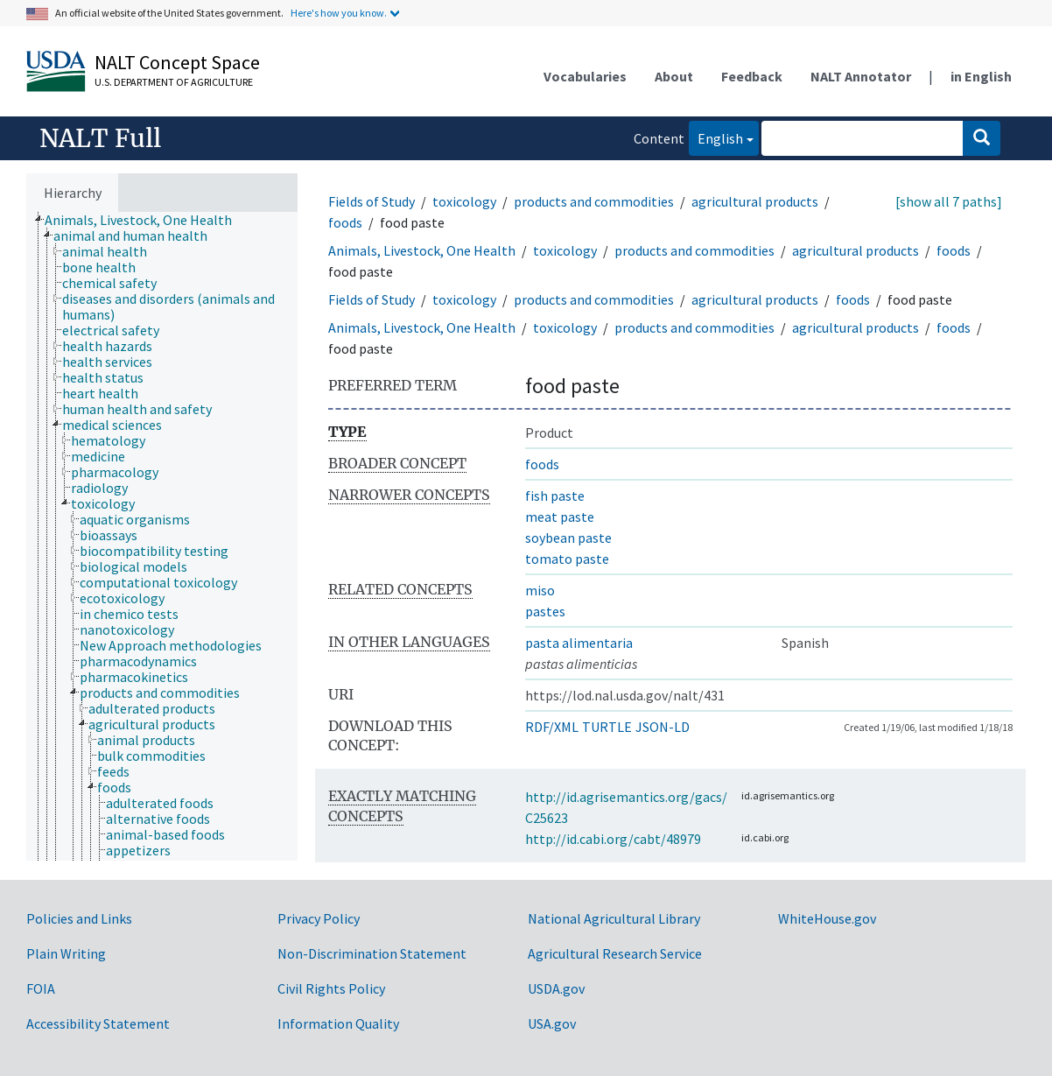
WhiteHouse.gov (827, 918)
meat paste (559, 516)
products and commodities (594, 201)
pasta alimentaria (579, 642)
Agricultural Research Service (615, 953)
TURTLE (607, 726)
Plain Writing (66, 953)
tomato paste (567, 558)
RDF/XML (552, 726)
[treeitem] (146, 220)
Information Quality (338, 1023)
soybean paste (568, 537)
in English (981, 76)
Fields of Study (371, 201)
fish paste (555, 495)
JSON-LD (662, 726)
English (716, 137)
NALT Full (100, 138)
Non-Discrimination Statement (371, 953)
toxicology (464, 201)
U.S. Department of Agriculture (174, 81)
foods (345, 222)
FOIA (40, 988)
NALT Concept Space (177, 62)
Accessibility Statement (98, 1023)
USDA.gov (556, 988)
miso (540, 590)
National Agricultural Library (614, 918)
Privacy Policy (318, 918)
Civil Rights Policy (331, 988)
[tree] (162, 537)
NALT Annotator (860, 76)
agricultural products (754, 201)
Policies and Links (79, 918)
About (674, 76)
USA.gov (552, 1023)
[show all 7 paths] (948, 201)
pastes (545, 611)
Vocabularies (585, 76)
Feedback (751, 76)
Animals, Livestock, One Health (421, 250)
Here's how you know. (339, 12)
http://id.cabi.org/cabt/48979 (613, 838)
